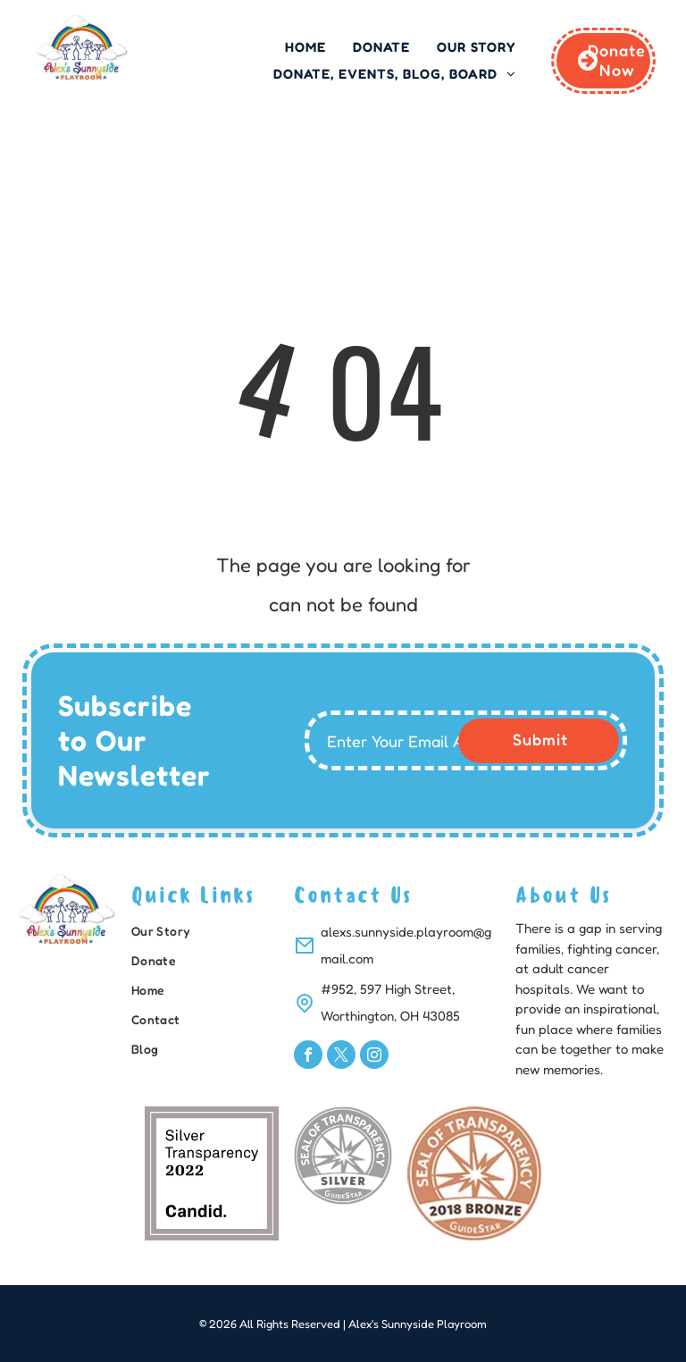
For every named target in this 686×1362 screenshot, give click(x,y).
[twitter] (341, 1056)
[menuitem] (305, 47)
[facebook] (308, 1056)
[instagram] (374, 1056)
